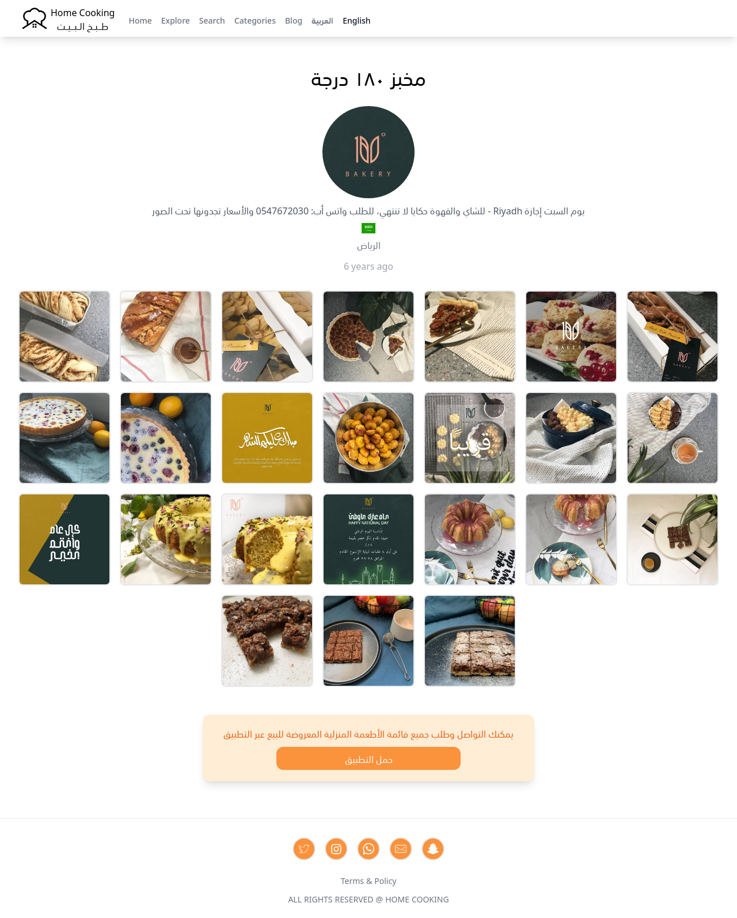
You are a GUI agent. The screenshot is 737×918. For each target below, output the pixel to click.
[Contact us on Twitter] (304, 848)
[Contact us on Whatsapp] (368, 848)
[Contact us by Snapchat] (433, 848)
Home (139, 19)
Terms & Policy (369, 880)
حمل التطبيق (369, 758)
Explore (175, 19)
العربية (322, 19)
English (356, 19)
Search (212, 19)
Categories (255, 19)
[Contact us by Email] (400, 848)
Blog (293, 19)
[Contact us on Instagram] (336, 848)
